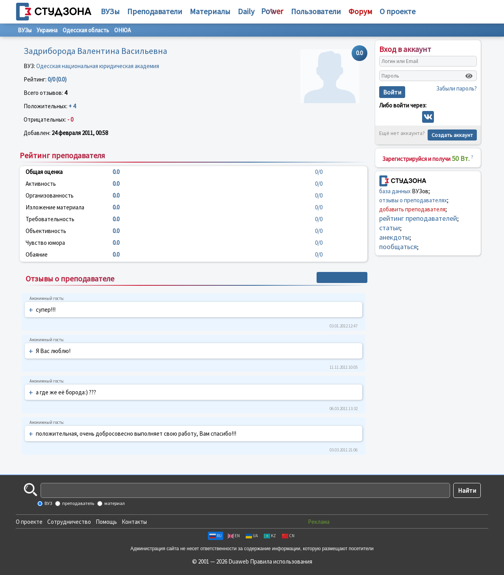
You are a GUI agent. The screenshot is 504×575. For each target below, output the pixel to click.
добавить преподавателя (412, 209)
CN (288, 535)
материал (114, 503)
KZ (270, 535)
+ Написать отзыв (342, 277)
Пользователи (316, 11)
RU (215, 535)
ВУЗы (110, 11)
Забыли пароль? (456, 88)
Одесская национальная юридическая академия (97, 66)
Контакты (134, 521)
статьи (389, 227)
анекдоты (394, 237)
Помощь (106, 521)
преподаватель (77, 503)
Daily (246, 11)
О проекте (29, 521)
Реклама (319, 521)
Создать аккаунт (452, 135)
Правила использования (281, 561)
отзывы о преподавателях (413, 200)
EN (234, 535)
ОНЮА (122, 30)
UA (252, 535)
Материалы (210, 11)
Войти (392, 92)
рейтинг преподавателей (418, 218)
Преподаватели (154, 11)
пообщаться (398, 246)
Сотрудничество (69, 521)
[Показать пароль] (469, 76)
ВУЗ (48, 503)
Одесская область (86, 30)
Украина (47, 30)
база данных (395, 191)
